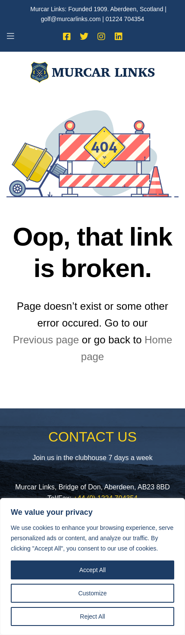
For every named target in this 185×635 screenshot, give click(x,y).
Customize (92, 593)
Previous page (46, 340)
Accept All (92, 570)
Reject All (92, 616)
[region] (92, 566)
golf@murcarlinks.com (71, 19)
